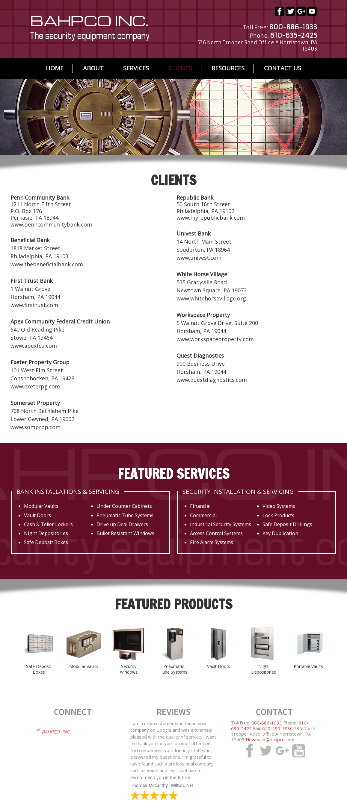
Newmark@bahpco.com (270, 739)
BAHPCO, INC (55, 732)
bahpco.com (90, 28)
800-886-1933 (266, 723)
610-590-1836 (277, 728)
